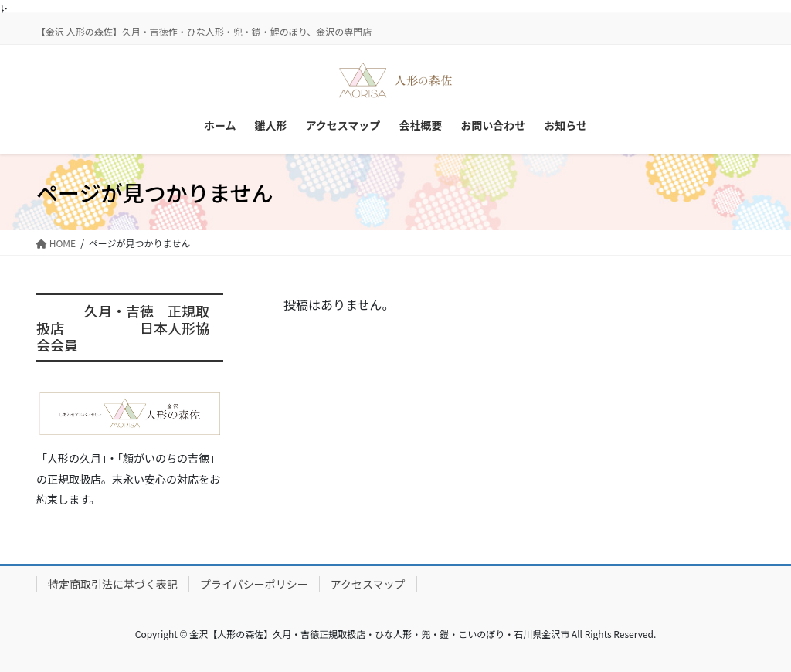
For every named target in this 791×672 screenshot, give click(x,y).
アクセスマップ (368, 584)
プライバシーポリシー (254, 584)
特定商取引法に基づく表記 (113, 584)
